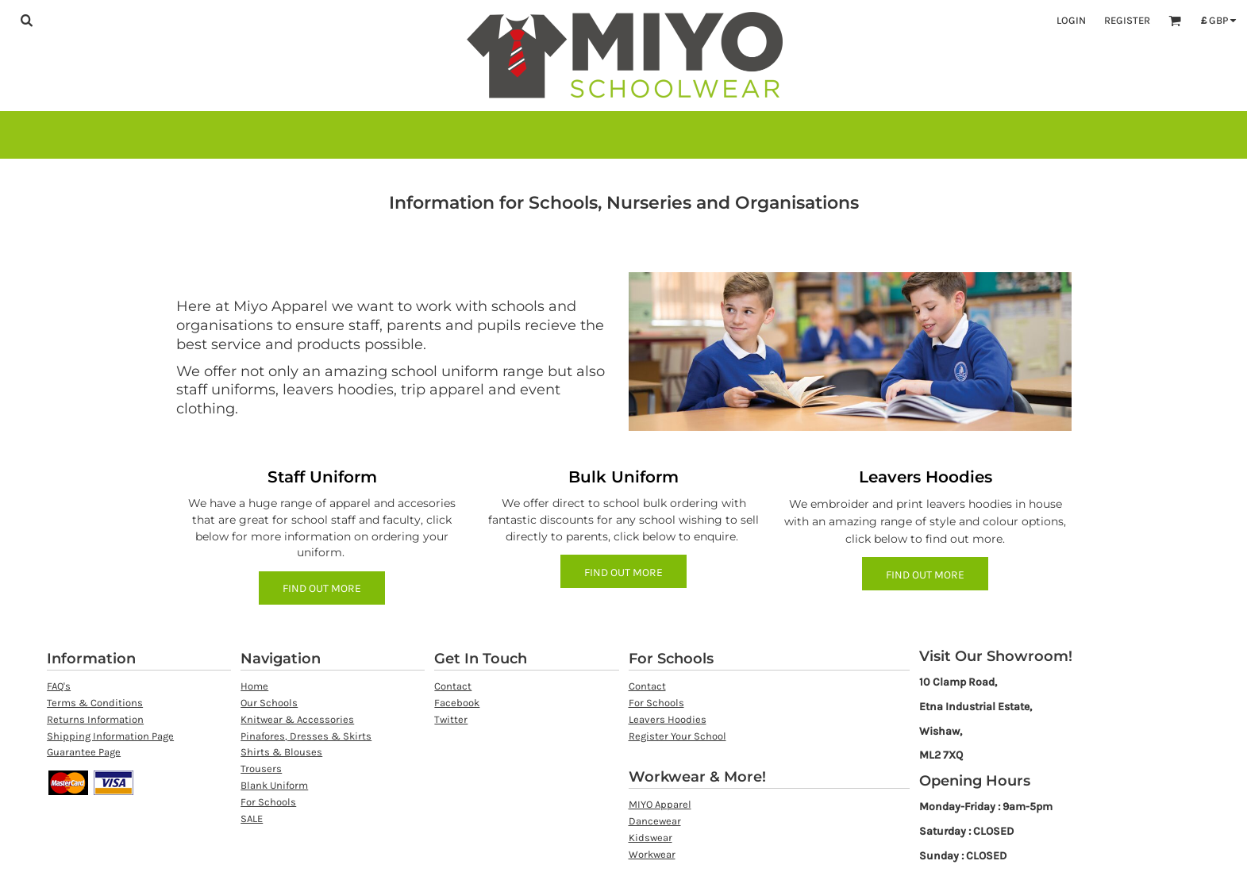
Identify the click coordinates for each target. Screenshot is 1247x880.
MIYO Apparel (660, 804)
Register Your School (677, 736)
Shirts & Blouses (281, 752)
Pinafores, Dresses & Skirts (306, 736)
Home (254, 686)
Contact (452, 686)
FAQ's (59, 686)
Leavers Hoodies (667, 719)
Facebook (456, 703)
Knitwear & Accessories (297, 719)
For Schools (268, 802)
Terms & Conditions (95, 703)
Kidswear (650, 837)
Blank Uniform (274, 785)
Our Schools (269, 703)
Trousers (261, 768)
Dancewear (655, 821)
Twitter (451, 719)
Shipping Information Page (110, 736)
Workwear (652, 854)
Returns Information (95, 719)
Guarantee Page (84, 752)
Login (1071, 20)
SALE (252, 818)
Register (1127, 20)
